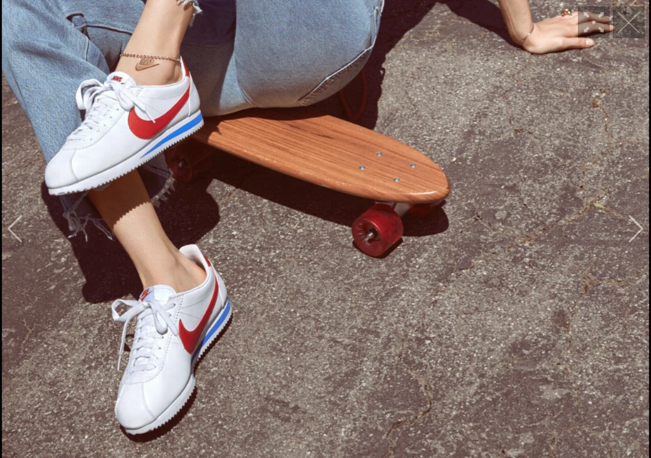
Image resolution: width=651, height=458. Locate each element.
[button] (15, 229)
